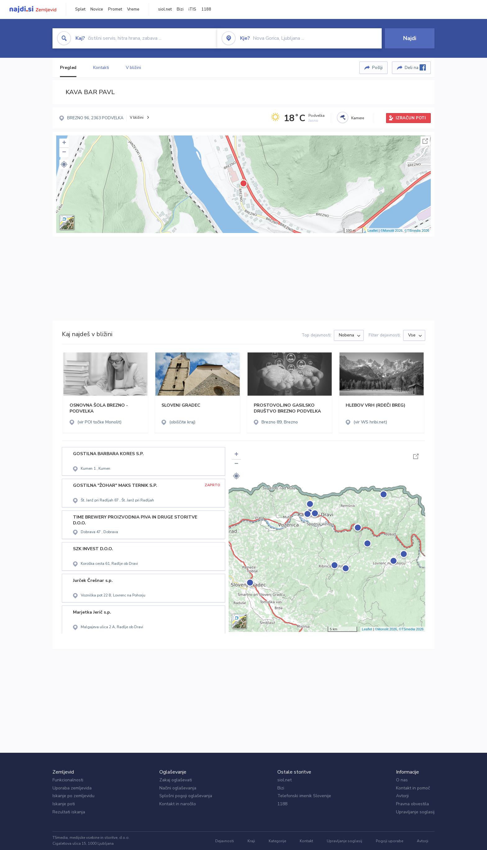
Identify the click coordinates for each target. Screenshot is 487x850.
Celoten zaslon (425, 141)
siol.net (165, 9)
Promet (115, 9)
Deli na (415, 67)
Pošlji (377, 68)
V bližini (133, 68)
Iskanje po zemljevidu (73, 796)
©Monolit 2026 (391, 230)
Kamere (357, 118)
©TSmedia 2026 (416, 230)
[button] (64, 164)
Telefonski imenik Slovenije (304, 796)
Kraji (251, 841)
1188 (206, 9)
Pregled (68, 68)
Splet (80, 9)
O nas (402, 780)
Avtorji (402, 796)
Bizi (180, 9)
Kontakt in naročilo (177, 804)
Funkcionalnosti (67, 780)
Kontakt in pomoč (413, 788)
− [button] (64, 152)
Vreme (133, 9)
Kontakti (101, 68)
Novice (96, 9)
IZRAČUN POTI (411, 118)
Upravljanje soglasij (415, 812)
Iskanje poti (63, 804)
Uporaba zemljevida (72, 788)
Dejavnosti (224, 841)
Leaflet (372, 230)
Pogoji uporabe (389, 841)
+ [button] (64, 143)
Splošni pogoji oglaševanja (185, 796)
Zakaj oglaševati (175, 780)
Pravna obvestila (412, 804)
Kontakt (306, 841)
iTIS (192, 9)
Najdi (409, 38)
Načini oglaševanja (177, 788)
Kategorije (277, 841)
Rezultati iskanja (68, 812)
